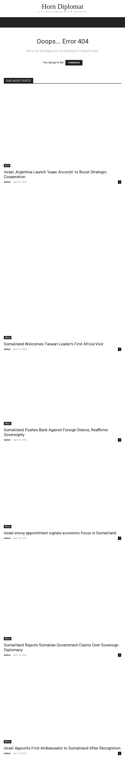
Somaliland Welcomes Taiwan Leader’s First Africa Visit (53, 344)
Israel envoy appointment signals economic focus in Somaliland (60, 533)
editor (7, 181)
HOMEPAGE (74, 62)
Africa (7, 337)
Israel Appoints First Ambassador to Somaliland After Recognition (62, 748)
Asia (7, 165)
